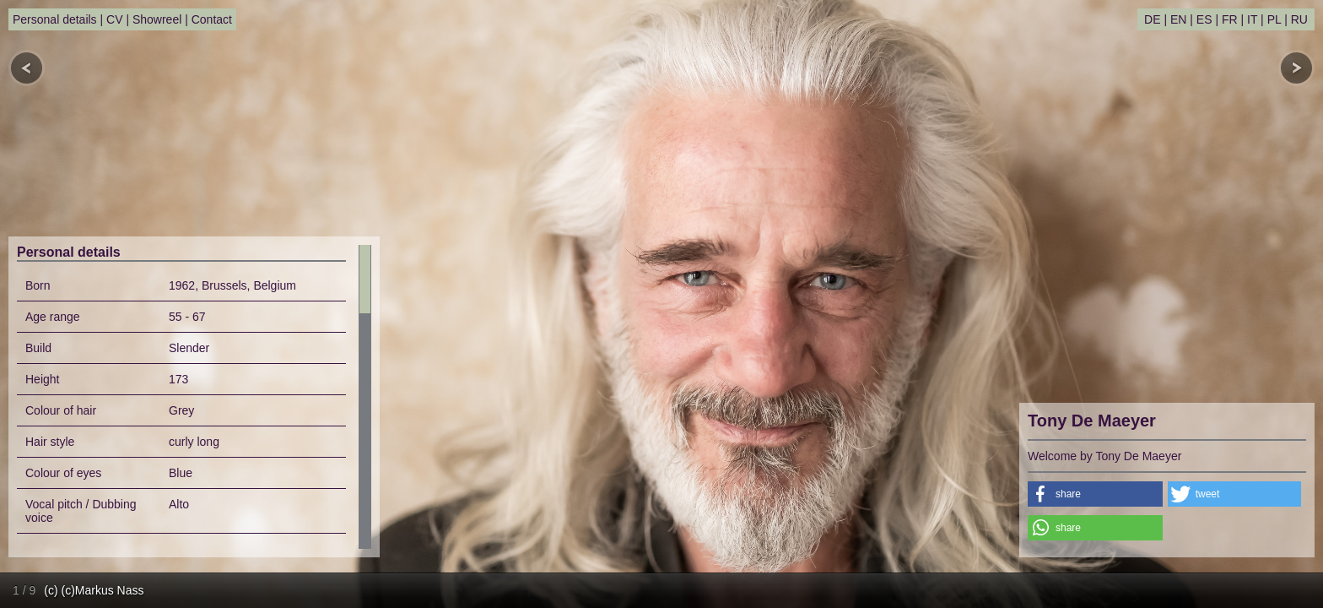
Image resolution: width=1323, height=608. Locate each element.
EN (1178, 19)
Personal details (55, 19)
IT (1252, 19)
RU (1299, 19)
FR (1230, 19)
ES (1204, 19)
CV (114, 19)
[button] (1095, 494)
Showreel (156, 19)
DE (1152, 19)
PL (1274, 19)
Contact (212, 19)
